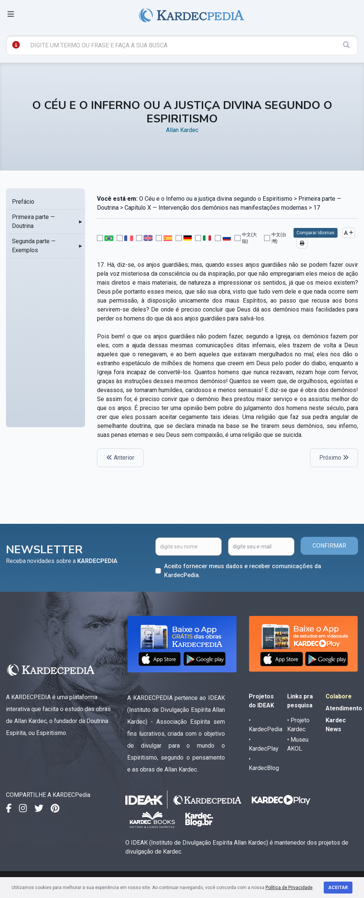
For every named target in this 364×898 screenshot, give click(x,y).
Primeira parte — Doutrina (33, 221)
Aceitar (338, 887)
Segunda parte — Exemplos (34, 246)
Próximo (334, 457)
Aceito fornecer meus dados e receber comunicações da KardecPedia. (242, 571)
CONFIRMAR (329, 545)
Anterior (120, 457)
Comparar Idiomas (315, 232)
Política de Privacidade (289, 887)
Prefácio (23, 201)
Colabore (339, 696)
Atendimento (344, 708)
